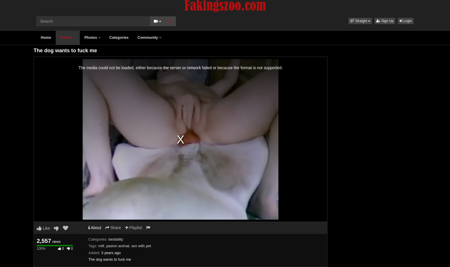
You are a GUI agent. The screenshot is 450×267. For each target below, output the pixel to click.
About (94, 227)
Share (113, 227)
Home (46, 37)
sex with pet (141, 246)
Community (149, 37)
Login (405, 21)
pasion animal (117, 246)
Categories (119, 37)
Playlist (133, 227)
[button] (360, 21)
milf (101, 246)
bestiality (115, 239)
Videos (67, 37)
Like (43, 228)
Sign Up (384, 21)
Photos (92, 37)
